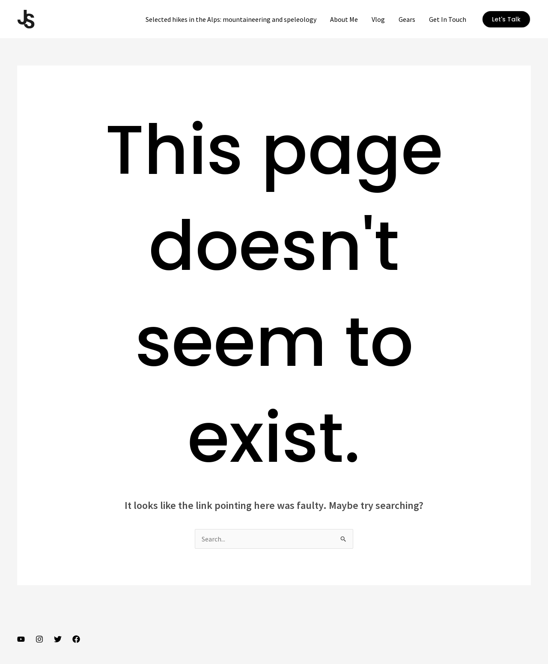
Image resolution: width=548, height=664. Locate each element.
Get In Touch (447, 19)
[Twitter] (58, 639)
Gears (407, 19)
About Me (344, 19)
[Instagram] (39, 639)
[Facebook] (76, 639)
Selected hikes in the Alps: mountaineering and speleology (231, 19)
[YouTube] (21, 639)
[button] (506, 19)
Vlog (378, 19)
